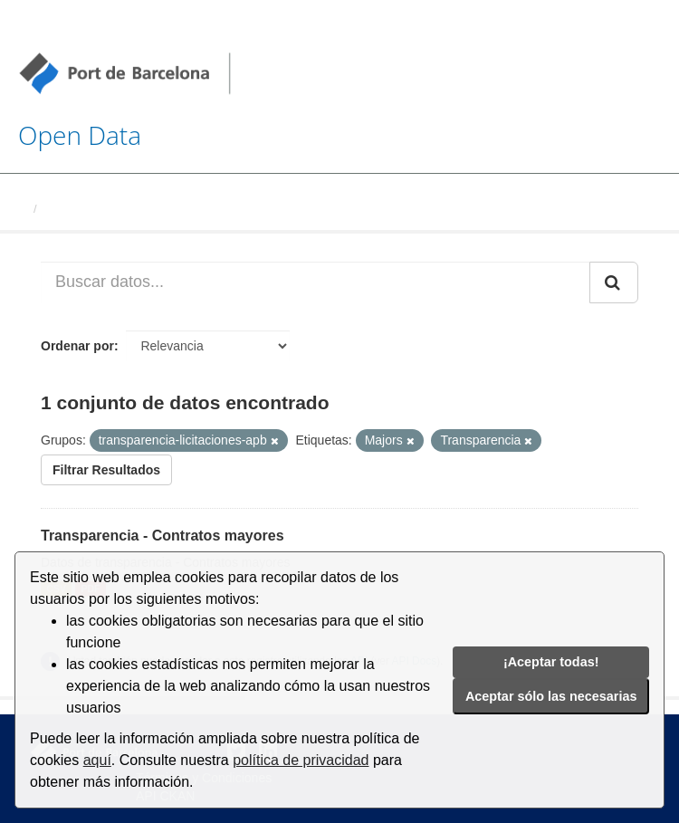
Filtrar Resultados (106, 470)
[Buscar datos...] (315, 282)
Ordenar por (77, 346)
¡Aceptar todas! (551, 662)
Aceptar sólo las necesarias (551, 696)
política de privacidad (300, 760)
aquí (97, 760)
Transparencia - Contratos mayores (162, 535)
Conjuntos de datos (99, 208)
